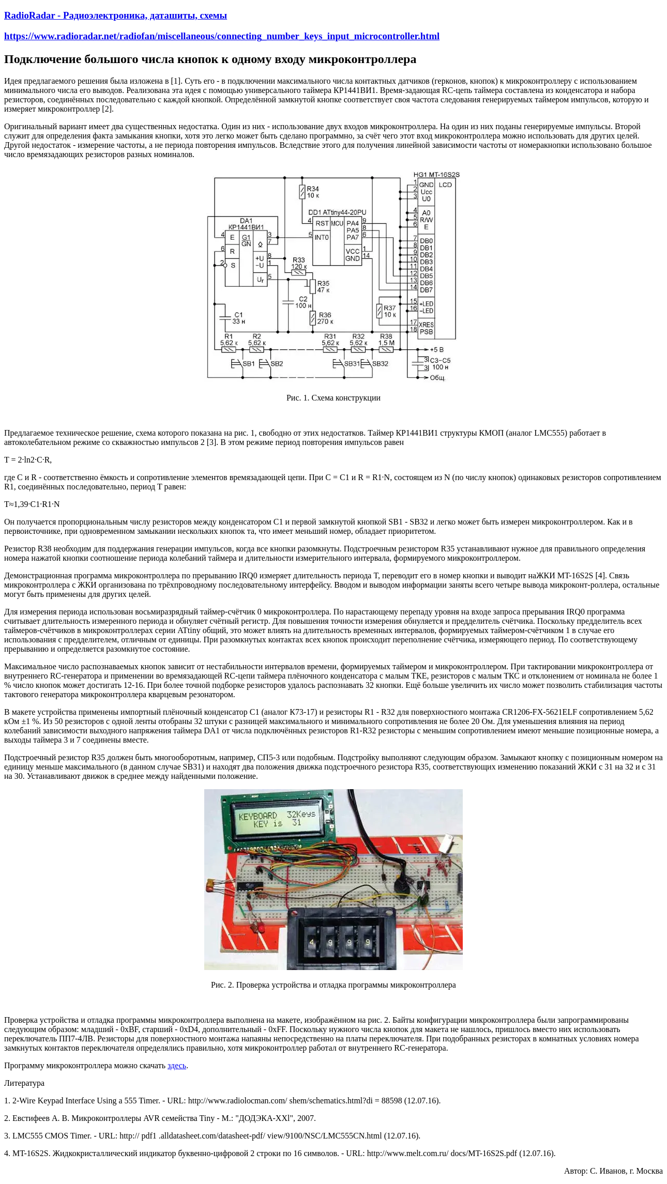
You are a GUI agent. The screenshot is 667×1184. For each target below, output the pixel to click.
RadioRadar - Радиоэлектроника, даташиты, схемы (115, 15)
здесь (177, 1065)
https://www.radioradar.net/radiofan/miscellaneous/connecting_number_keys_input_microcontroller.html (221, 35)
